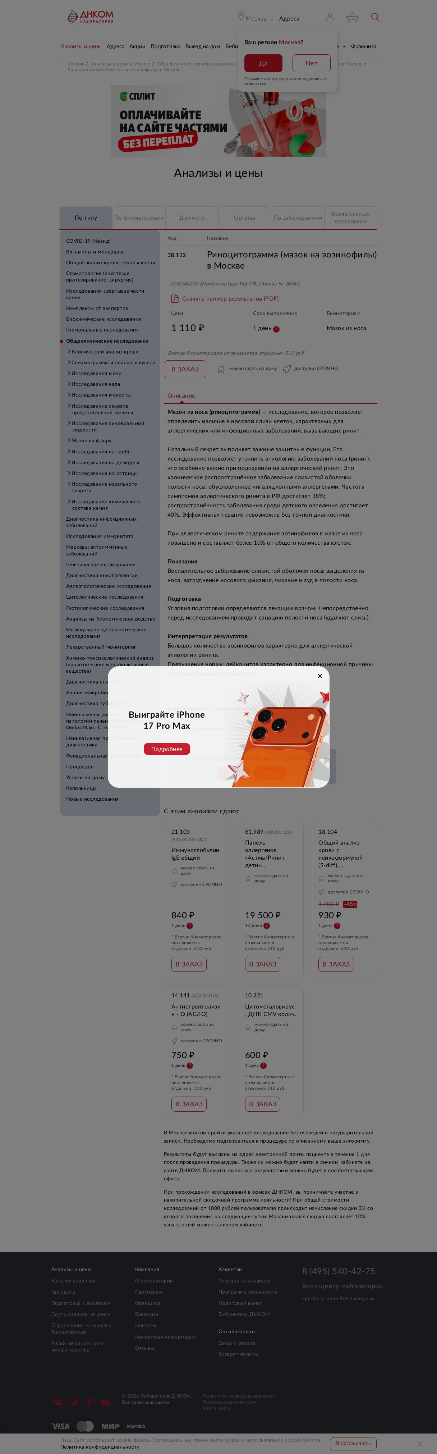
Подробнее (167, 749)
